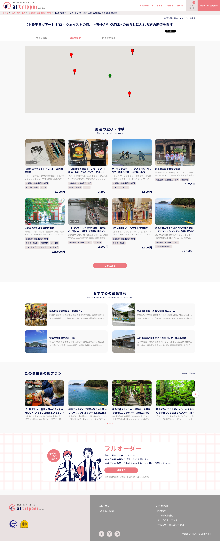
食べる (180, 5)
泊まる (159, 5)
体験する (170, 5)
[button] (129, 94)
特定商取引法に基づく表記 (170, 524)
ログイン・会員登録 (209, 5)
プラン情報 (41, 38)
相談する (121, 470)
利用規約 (161, 510)
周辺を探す (75, 38)
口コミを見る (109, 38)
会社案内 (104, 506)
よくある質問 (107, 510)
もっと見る (110, 265)
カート (192, 5)
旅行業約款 (163, 506)
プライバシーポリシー (168, 520)
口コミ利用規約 (165, 515)
